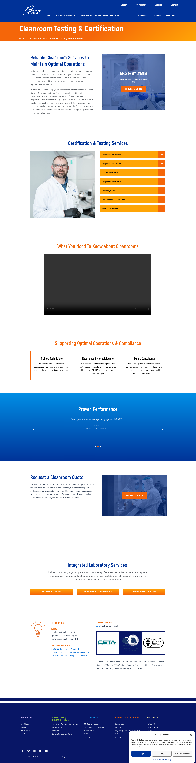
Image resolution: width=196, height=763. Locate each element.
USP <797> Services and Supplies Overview (70, 659)
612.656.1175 (141, 83)
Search (124, 4)
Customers (152, 719)
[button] (191, 734)
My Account (141, 4)
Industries (143, 15)
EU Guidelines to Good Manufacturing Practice (71, 655)
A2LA (99, 629)
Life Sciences (85, 15)
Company (157, 15)
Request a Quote (133, 93)
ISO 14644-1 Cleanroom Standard (65, 652)
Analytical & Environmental (60, 720)
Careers (158, 4)
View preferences (182, 753)
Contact (174, 4)
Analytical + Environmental (61, 15)
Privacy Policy (166, 760)
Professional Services (107, 15)
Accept (141, 753)
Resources (171, 15)
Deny (162, 753)
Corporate (26, 719)
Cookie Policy (156, 760)
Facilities (46, 38)
